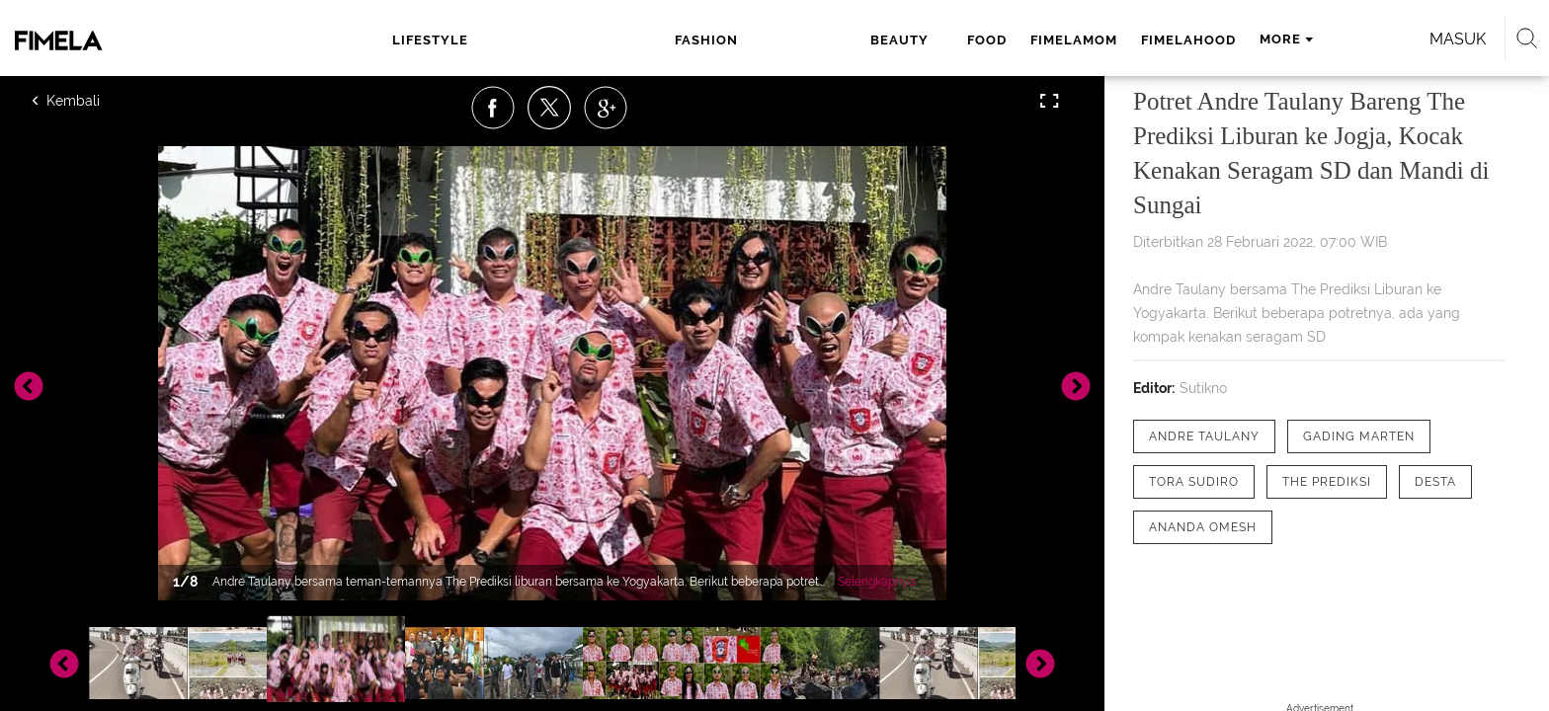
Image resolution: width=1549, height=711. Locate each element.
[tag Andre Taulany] (1204, 436)
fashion (557, 40)
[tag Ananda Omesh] (1202, 527)
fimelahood (915, 40)
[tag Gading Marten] (1358, 436)
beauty (641, 40)
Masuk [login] (1228, 39)
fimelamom (801, 40)
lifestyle (464, 40)
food (714, 40)
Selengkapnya (877, 582)
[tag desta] (1435, 482)
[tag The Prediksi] (1326, 482)
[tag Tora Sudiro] (1194, 482)
